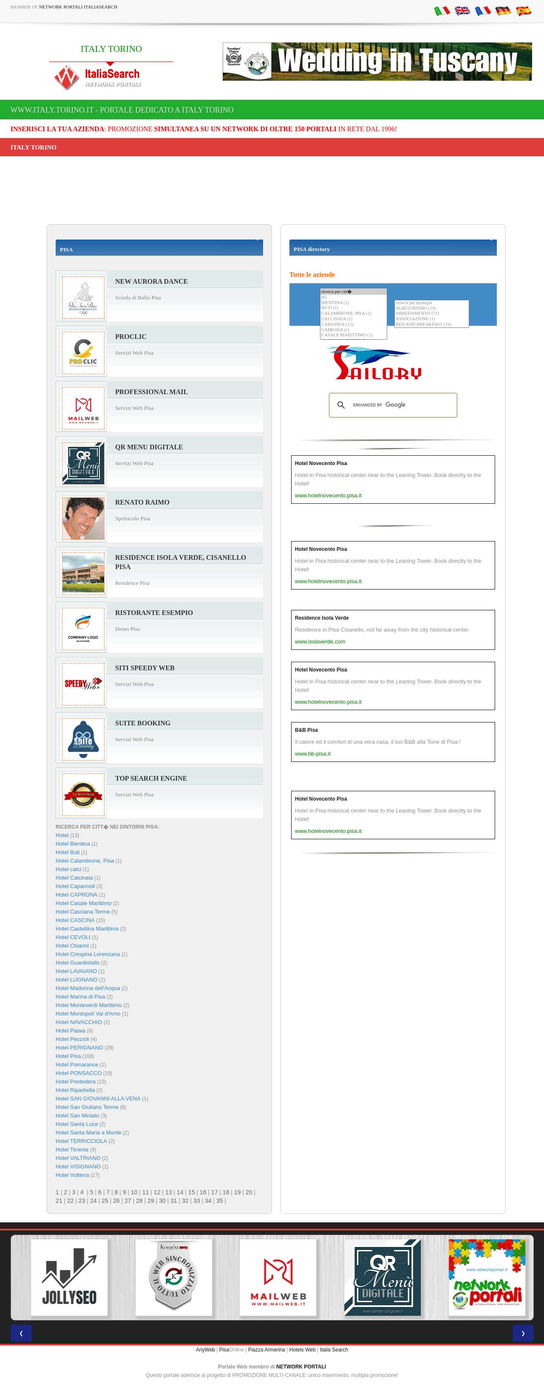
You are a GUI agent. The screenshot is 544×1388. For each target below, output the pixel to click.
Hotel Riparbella (75, 1090)
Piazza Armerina (266, 1350)
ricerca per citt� (353, 291)
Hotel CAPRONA (76, 894)
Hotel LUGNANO (76, 979)
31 (173, 1200)
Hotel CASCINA (75, 920)
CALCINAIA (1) (353, 319)
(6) (353, 297)
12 (157, 1192)
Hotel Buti (67, 852)
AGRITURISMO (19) (432, 308)
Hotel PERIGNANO (79, 1047)
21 (59, 1200)
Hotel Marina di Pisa (80, 996)
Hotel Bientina (73, 844)
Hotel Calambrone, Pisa (85, 861)
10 (134, 1192)
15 (191, 1192)
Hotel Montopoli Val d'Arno (88, 1013)
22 (70, 1200)
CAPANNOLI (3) (353, 324)
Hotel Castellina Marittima (87, 928)
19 (237, 1192)
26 (116, 1200)
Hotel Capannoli (75, 886)
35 (219, 1200)
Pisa (224, 1350)
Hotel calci (68, 869)
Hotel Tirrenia (72, 1149)
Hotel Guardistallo (77, 962)
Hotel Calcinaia (74, 878)
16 (203, 1192)
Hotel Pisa (68, 1056)
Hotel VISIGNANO (78, 1166)
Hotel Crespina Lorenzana (88, 954)
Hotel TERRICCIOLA (81, 1141)
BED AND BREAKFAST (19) (432, 324)
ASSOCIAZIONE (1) (432, 319)
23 (82, 1200)
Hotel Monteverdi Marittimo (89, 1005)
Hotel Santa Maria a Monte (89, 1132)
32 (185, 1200)
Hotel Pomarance (77, 1064)
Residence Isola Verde (322, 618)
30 (162, 1200)
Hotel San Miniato (77, 1115)
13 (168, 1192)
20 (249, 1192)
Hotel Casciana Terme (83, 911)
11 (145, 1192)
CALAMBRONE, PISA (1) (353, 313)
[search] (392, 405)
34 (208, 1200)
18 (226, 1192)
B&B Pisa (306, 730)
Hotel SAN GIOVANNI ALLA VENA (98, 1098)
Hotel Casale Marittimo (84, 903)
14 (180, 1192)
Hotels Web (302, 1350)
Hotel (63, 835)
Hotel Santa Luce (77, 1124)
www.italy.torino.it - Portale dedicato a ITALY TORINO (122, 110)
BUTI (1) (353, 308)
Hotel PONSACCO (79, 1073)
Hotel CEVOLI (73, 937)
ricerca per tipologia (432, 303)
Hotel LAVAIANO (76, 971)
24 (93, 1200)
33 (196, 1200)
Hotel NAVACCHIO (79, 1022)
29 (150, 1200)
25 (105, 1200)
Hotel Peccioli (72, 1039)
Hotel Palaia (70, 1030)
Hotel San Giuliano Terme (87, 1107)
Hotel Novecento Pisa (321, 463)
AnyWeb (205, 1350)
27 (128, 1200)
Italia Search (334, 1350)
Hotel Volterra (72, 1175)
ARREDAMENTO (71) (432, 313)
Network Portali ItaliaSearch (78, 6)
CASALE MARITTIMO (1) (353, 335)
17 (214, 1192)
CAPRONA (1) (353, 330)
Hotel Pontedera (76, 1081)
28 (139, 1200)
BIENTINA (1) (353, 303)
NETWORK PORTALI (301, 1367)
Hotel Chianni (72, 945)
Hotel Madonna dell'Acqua (88, 988)
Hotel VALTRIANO (78, 1158)
